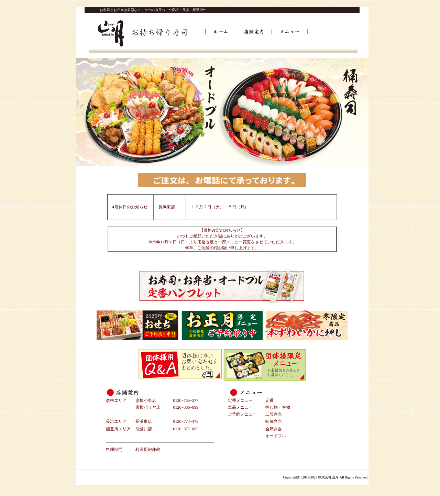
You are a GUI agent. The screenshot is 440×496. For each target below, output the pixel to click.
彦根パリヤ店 (147, 407)
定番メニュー (240, 400)
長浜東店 (143, 421)
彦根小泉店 (145, 400)
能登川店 (143, 429)
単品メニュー (240, 407)
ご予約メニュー (242, 414)
